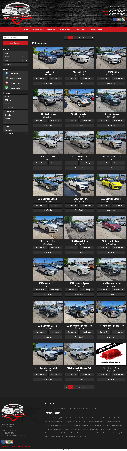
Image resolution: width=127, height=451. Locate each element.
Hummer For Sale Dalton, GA (92, 425)
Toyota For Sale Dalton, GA (54, 437)
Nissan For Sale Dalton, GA (95, 433)
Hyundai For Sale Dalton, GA (112, 425)
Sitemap (27, 446)
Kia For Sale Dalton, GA (91, 429)
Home (47, 408)
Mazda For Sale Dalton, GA (54, 433)
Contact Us (14, 446)
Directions (21, 446)
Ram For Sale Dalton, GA (114, 433)
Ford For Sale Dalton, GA (114, 422)
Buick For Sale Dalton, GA (91, 418)
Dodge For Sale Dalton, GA (96, 422)
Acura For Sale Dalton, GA (53, 418)
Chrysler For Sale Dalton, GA (75, 422)
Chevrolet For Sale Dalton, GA (55, 422)
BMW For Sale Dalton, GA (72, 418)
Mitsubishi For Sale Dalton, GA (74, 433)
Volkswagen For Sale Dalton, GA (75, 437)
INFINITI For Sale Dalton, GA (54, 429)
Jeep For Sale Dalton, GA (73, 429)
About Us (62, 408)
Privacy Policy (6, 446)
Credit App (80, 408)
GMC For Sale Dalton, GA (53, 425)
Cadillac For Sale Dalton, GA (110, 418)
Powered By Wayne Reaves (63, 450)
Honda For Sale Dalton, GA (72, 425)
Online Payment (91, 408)
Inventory (54, 408)
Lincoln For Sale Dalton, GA (110, 429)
